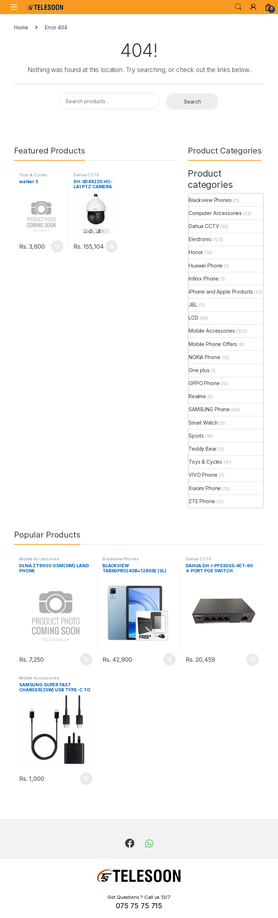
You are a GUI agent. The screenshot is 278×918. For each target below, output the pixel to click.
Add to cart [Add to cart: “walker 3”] (57, 246)
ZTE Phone (202, 501)
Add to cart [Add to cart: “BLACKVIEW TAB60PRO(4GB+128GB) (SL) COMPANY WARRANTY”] (169, 659)
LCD (193, 318)
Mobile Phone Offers (213, 344)
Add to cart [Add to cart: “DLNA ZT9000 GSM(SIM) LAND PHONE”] (86, 659)
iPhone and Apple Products (221, 292)
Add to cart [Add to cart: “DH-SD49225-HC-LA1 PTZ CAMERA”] (111, 246)
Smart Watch (203, 423)
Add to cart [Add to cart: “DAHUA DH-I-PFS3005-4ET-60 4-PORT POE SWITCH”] (253, 659)
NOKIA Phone (204, 357)
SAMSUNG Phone (209, 409)
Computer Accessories (215, 213)
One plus (199, 370)
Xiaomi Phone (205, 488)
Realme (197, 396)
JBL (193, 305)
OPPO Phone (204, 383)
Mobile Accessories (212, 331)
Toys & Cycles (33, 174)
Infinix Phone (204, 278)
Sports (196, 436)
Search (238, 7)
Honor (196, 252)
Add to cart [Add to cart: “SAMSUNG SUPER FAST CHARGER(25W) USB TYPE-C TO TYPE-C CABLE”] (86, 778)
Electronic (200, 239)
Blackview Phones (210, 200)
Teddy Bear (203, 449)
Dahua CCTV (86, 174)
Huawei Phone (206, 265)
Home (21, 27)
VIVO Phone (203, 475)
